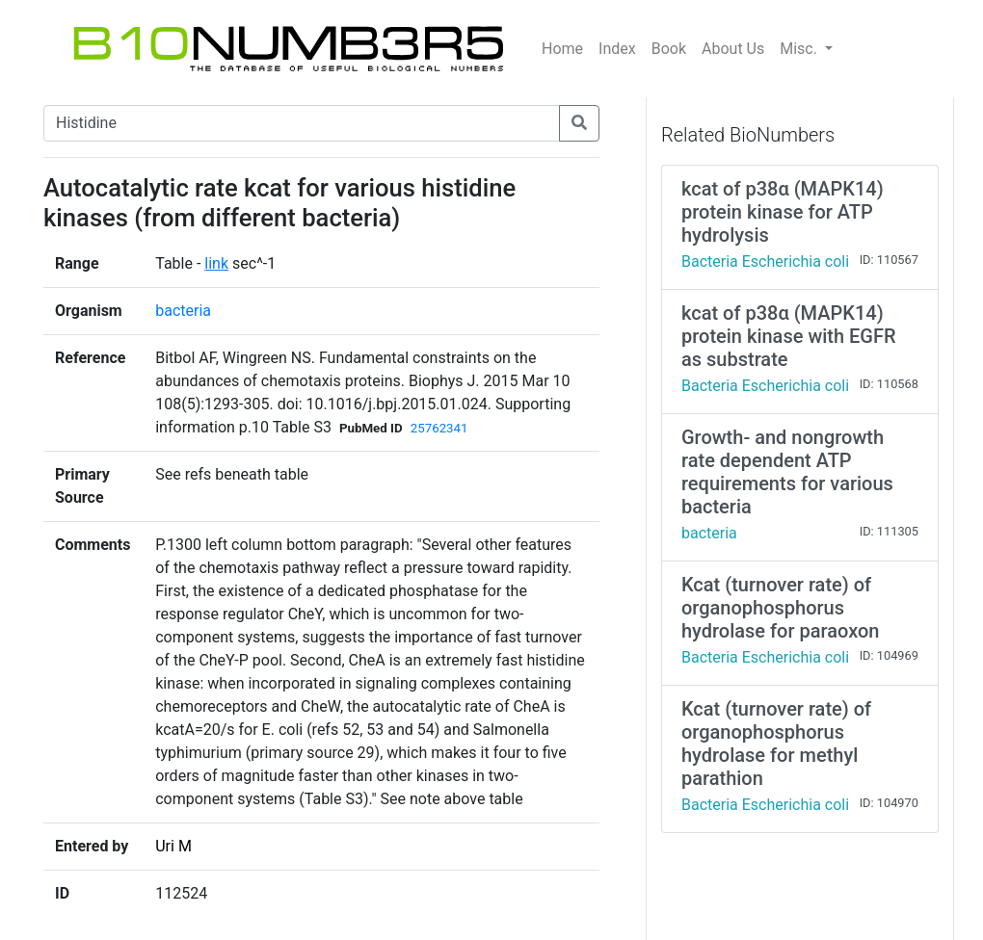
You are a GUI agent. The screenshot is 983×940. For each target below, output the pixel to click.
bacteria (183, 310)
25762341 (439, 428)
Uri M (173, 846)
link (216, 263)
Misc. (800, 48)
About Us (733, 48)
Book (668, 48)
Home (562, 48)
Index (617, 48)
